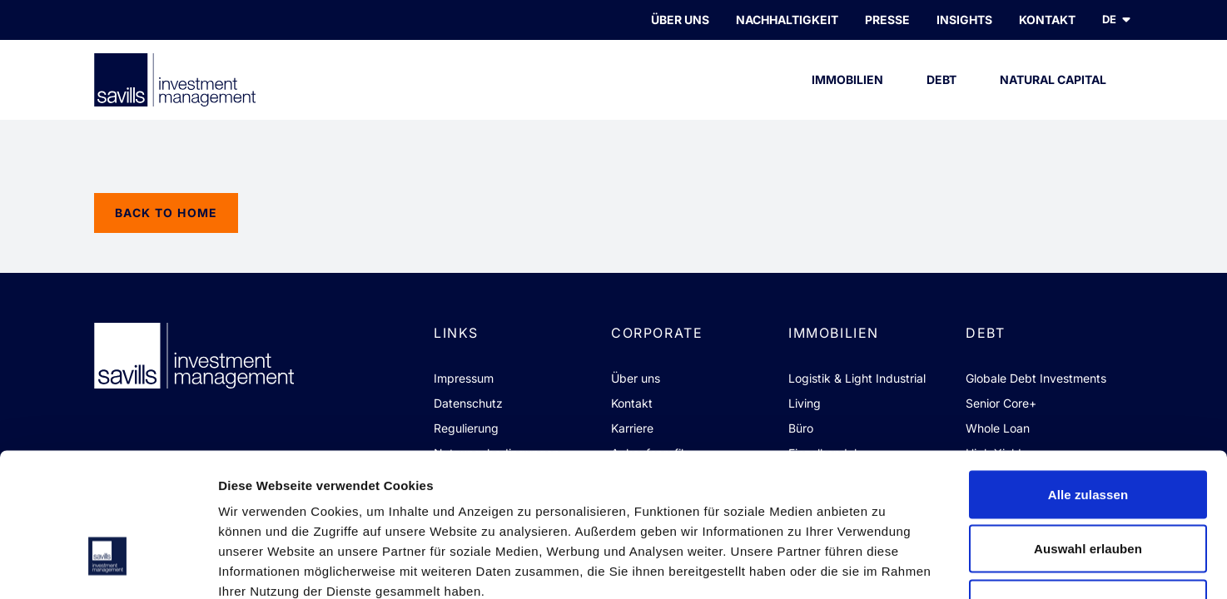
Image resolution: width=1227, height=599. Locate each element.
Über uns (680, 19)
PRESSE (887, 19)
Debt (942, 96)
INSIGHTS (964, 19)
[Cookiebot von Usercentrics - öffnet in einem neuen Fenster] (108, 566)
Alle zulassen (1088, 381)
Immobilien (847, 96)
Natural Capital (1053, 96)
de (1117, 19)
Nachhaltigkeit (787, 19)
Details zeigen (885, 566)
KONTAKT (1047, 19)
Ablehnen (1087, 490)
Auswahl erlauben (1088, 435)
